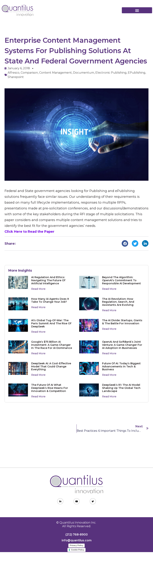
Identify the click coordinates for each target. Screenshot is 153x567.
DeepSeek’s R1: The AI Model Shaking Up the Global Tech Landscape (121, 388)
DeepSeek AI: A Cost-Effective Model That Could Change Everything (51, 366)
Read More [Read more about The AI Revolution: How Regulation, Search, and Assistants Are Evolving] (109, 310)
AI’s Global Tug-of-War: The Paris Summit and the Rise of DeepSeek (51, 323)
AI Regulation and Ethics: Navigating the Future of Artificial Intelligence (48, 280)
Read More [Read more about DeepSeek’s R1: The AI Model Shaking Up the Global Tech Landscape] (109, 396)
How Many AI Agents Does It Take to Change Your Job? (50, 300)
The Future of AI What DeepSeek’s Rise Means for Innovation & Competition (49, 388)
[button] (137, 10)
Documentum (83, 72)
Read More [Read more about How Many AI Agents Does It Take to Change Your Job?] (38, 307)
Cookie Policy (77, 550)
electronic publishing (111, 72)
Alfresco (13, 72)
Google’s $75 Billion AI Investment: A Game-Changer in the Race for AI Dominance (51, 345)
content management (55, 72)
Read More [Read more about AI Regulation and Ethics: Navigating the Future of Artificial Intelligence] (38, 288)
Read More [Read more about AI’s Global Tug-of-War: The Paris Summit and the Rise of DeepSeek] (38, 331)
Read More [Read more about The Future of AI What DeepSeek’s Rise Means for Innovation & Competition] (38, 396)
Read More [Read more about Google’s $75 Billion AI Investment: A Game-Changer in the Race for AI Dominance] (38, 353)
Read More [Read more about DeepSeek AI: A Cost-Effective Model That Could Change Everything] (38, 374)
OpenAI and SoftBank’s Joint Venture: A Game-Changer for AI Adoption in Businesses (122, 345)
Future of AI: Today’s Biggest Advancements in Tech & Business (121, 366)
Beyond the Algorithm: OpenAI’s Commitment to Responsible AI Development (121, 280)
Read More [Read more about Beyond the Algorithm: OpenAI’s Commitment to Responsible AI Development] (109, 288)
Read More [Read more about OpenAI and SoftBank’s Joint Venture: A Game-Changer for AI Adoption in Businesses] (109, 353)
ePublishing (136, 72)
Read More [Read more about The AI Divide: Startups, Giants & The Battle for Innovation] (109, 328)
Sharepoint (16, 77)
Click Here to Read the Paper (29, 232)
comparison (29, 72)
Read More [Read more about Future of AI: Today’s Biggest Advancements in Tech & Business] (109, 374)
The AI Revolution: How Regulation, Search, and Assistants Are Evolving (118, 302)
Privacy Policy (76, 545)
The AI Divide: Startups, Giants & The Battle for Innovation (122, 322)
